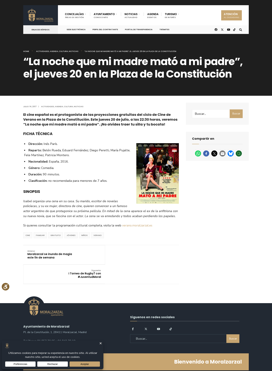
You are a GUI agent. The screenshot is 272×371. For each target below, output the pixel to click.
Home (26, 51)
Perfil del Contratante (105, 29)
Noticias (73, 51)
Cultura (63, 51)
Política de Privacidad (114, 358)
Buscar (236, 113)
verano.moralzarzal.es (137, 225)
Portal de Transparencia (138, 29)
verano (98, 235)
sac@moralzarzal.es (35, 326)
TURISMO (171, 15)
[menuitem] (77, 15)
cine (28, 235)
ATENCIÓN (231, 15)
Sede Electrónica (76, 29)
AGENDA (153, 15)
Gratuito (55, 235)
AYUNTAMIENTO (104, 15)
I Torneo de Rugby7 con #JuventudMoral (158, 254)
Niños (84, 235)
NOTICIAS (131, 15)
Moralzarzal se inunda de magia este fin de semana (50, 254)
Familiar (40, 235)
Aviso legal (137, 358)
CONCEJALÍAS (74, 15)
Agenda (54, 51)
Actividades (42, 51)
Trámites (164, 29)
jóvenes (71, 235)
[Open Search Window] (240, 29)
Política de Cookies (158, 358)
